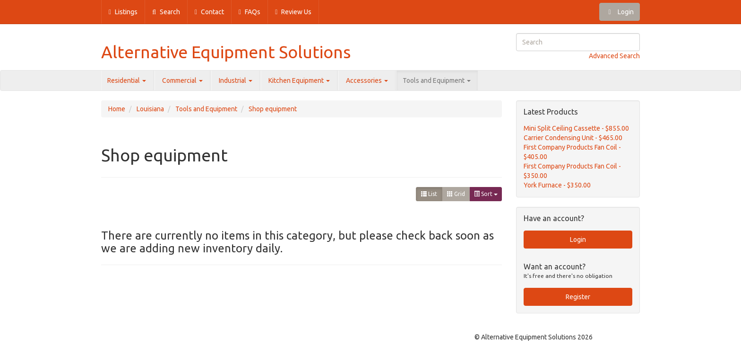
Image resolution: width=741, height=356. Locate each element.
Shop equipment (273, 109)
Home (116, 109)
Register (578, 297)
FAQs (249, 12)
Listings (123, 12)
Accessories (367, 80)
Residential (126, 80)
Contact (209, 12)
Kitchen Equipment (299, 80)
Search (166, 12)
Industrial (235, 80)
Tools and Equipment (437, 80)
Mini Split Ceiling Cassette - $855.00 (576, 128)
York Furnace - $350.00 (557, 185)
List (429, 194)
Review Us (293, 12)
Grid (456, 194)
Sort (486, 194)
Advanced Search (614, 56)
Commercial (182, 80)
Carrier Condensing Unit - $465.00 (573, 138)
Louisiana (150, 109)
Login (619, 12)
